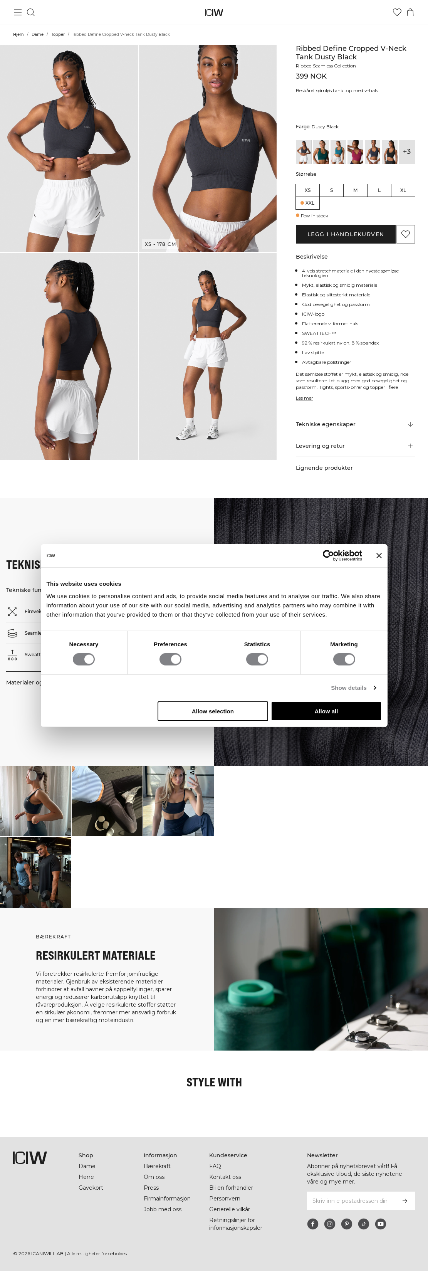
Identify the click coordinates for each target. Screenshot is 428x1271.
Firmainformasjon (167, 1198)
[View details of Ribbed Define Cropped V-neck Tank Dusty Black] (304, 152)
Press (151, 1187)
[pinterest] (346, 1224)
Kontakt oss (225, 1176)
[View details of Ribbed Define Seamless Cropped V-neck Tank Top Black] (389, 152)
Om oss (154, 1176)
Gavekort (91, 1187)
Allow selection (213, 711)
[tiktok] (363, 1224)
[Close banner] (379, 555)
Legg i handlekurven (345, 234)
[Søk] (30, 12)
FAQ (215, 1166)
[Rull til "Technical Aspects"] (355, 424)
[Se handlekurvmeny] (410, 12)
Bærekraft (157, 1166)
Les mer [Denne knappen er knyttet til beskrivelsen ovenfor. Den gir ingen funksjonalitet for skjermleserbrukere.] (304, 398)
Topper (58, 34)
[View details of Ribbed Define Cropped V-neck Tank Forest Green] (321, 152)
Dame (38, 34)
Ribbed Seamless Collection (326, 66)
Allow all (326, 711)
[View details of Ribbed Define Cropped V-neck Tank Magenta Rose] (355, 152)
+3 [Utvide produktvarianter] (407, 151)
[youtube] (380, 1224)
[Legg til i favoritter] (405, 234)
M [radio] (355, 190)
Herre (86, 1176)
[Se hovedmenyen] (17, 12)
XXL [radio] (309, 203)
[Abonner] (405, 1201)
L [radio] (379, 190)
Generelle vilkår (229, 1209)
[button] (69, 148)
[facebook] (313, 1224)
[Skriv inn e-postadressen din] (350, 1201)
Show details (349, 687)
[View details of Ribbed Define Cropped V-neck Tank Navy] (372, 152)
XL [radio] (403, 190)
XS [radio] (308, 190)
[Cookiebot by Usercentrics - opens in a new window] (328, 556)
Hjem (18, 34)
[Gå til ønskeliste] (397, 12)
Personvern (224, 1198)
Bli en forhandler (231, 1187)
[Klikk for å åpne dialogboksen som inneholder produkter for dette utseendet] (35, 801)
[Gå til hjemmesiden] (214, 12)
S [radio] (331, 190)
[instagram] (329, 1224)
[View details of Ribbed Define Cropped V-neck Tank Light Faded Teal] (338, 152)
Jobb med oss (162, 1209)
